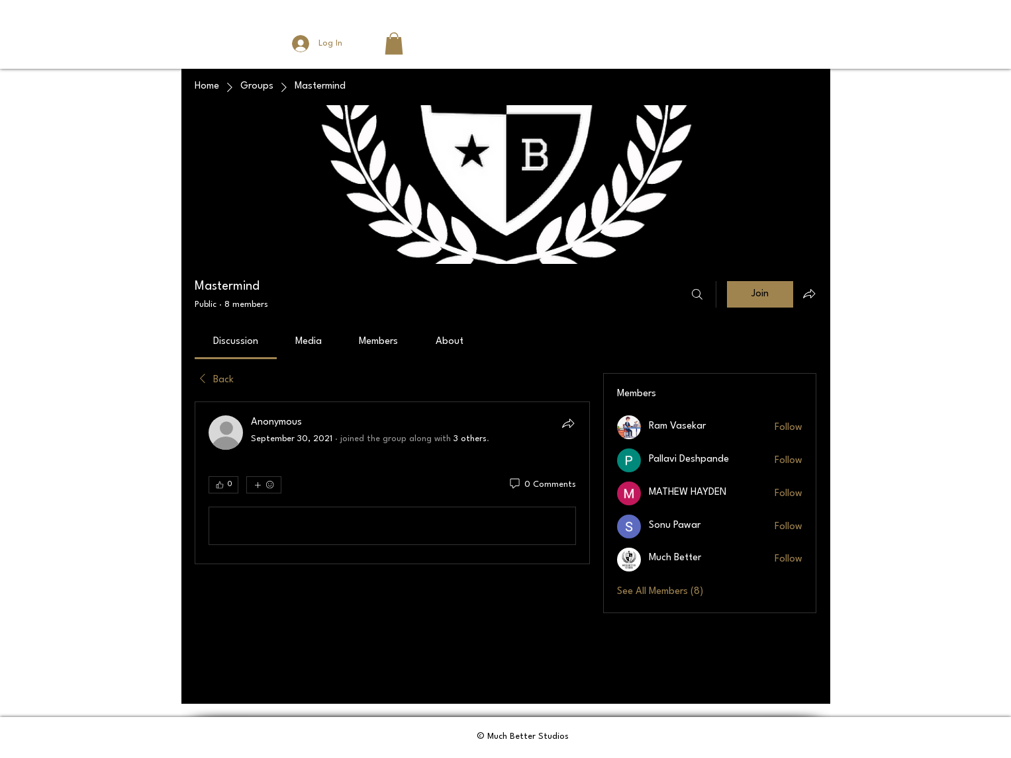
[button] (394, 43)
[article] (393, 482)
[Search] (697, 294)
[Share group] (809, 294)
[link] (235, 342)
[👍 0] (223, 484)
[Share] (568, 423)
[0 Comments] (542, 484)
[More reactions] (263, 484)
